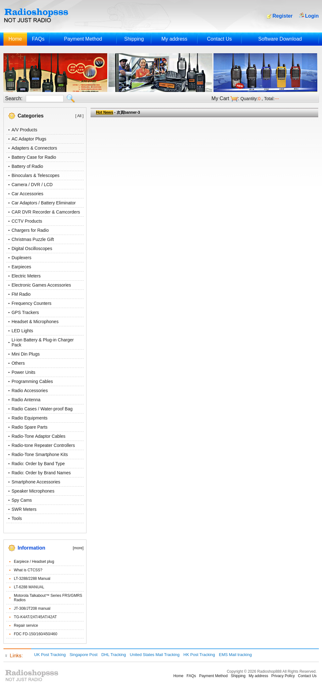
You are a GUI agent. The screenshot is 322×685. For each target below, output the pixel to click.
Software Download (280, 39)
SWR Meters (24, 509)
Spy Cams (22, 500)
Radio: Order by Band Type (38, 463)
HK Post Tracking (199, 654)
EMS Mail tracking (235, 654)
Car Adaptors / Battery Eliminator (44, 202)
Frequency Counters (32, 303)
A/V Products (24, 129)
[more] (78, 548)
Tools (17, 518)
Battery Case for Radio (34, 157)
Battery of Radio (27, 166)
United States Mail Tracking (155, 654)
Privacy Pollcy (283, 676)
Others (18, 363)
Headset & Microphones (35, 321)
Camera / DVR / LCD (32, 184)
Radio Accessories (30, 390)
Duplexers (21, 257)
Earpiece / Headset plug (34, 561)
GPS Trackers (25, 312)
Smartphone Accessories (36, 481)
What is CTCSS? (28, 570)
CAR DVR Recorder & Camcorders (46, 211)
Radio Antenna (26, 399)
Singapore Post (83, 654)
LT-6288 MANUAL (29, 587)
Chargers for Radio (30, 230)
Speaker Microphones (33, 491)
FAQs (38, 39)
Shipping (134, 39)
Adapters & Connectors (34, 148)
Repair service (26, 625)
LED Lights (22, 330)
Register (283, 16)
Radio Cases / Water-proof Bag (42, 408)
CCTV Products (27, 221)
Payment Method (83, 39)
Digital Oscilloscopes (32, 248)
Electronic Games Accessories (41, 285)
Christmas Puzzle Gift (33, 239)
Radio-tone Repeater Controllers (43, 445)
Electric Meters (26, 275)
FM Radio (21, 294)
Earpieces (21, 266)
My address (174, 39)
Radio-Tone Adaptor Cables (38, 436)
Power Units (23, 372)
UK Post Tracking (50, 654)
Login (312, 16)
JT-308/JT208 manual (32, 608)
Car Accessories (27, 193)
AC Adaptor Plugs (29, 138)
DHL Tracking (113, 654)
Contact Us (219, 39)
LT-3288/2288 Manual (32, 578)
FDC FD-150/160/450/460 (35, 634)
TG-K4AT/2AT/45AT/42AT (35, 617)
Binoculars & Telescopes (35, 175)
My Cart (220, 98)
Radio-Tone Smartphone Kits (40, 454)
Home (15, 39)
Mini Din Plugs (26, 354)
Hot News (104, 112)
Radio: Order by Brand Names (41, 472)
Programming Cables (32, 381)
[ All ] (79, 116)
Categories (31, 115)
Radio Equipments (29, 417)
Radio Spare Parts (29, 427)
